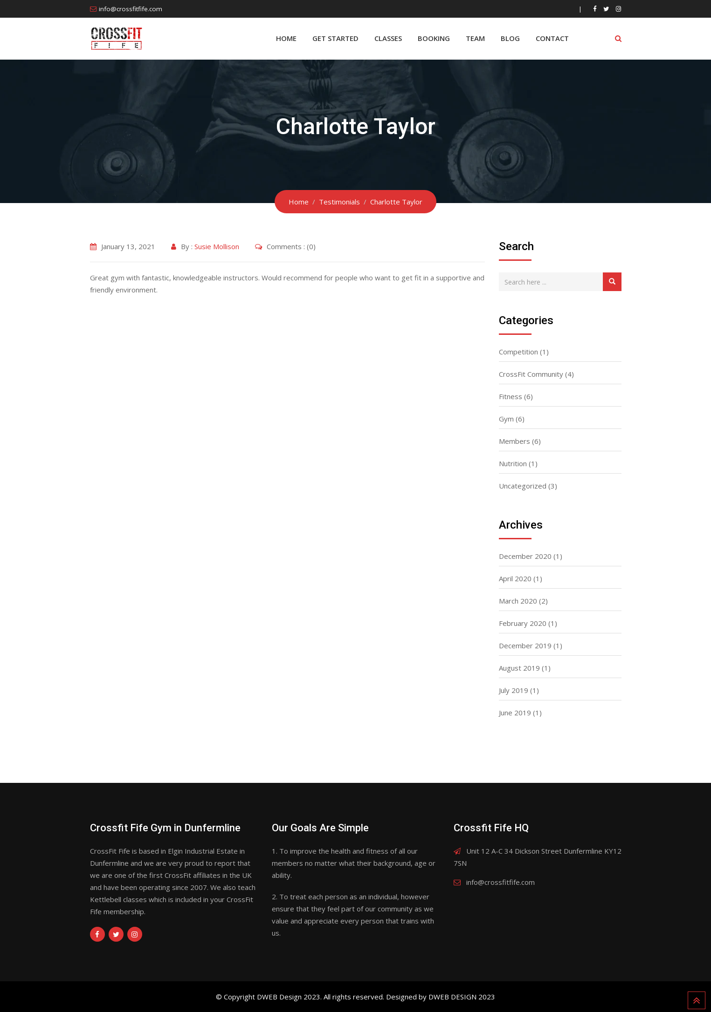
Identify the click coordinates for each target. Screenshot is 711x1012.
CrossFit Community (531, 374)
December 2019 (525, 645)
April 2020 (515, 578)
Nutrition (513, 463)
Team (475, 38)
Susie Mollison (216, 246)
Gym (506, 418)
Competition (518, 351)
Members (514, 441)
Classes (388, 38)
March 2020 (518, 600)
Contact (552, 38)
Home (286, 38)
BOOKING (434, 38)
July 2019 (513, 690)
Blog (510, 38)
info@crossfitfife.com (130, 9)
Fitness (510, 396)
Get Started (335, 38)
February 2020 (522, 623)
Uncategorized (522, 485)
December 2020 (525, 556)
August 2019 (519, 667)
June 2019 (515, 712)
